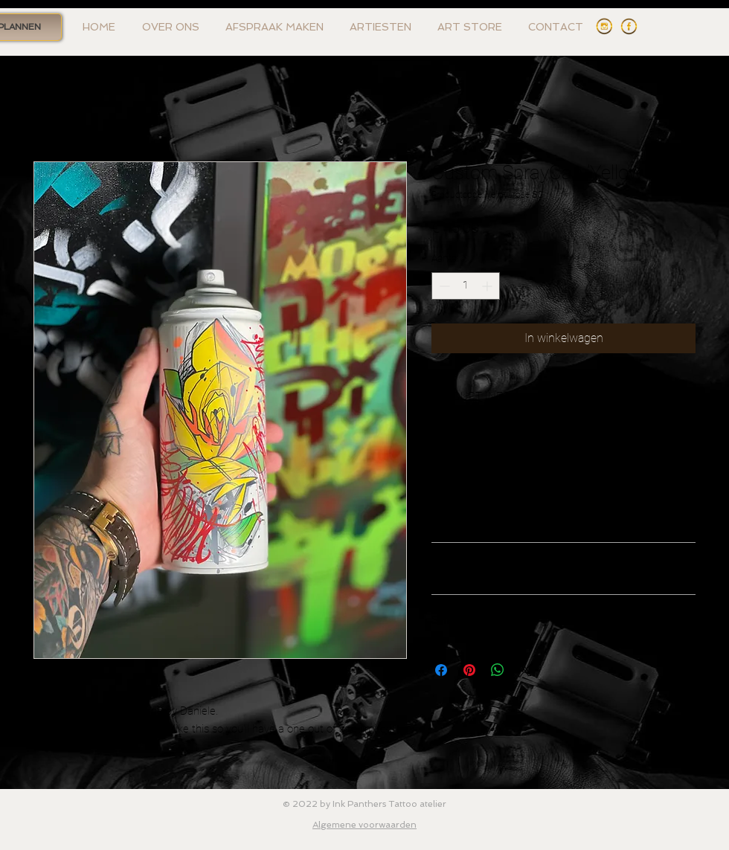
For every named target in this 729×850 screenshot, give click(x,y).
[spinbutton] (465, 286)
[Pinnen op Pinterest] (469, 670)
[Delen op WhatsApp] (498, 670)
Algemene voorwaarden (364, 825)
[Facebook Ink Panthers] (629, 26)
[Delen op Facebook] (441, 670)
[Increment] (488, 286)
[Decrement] (443, 286)
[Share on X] (526, 670)
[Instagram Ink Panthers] (604, 26)
